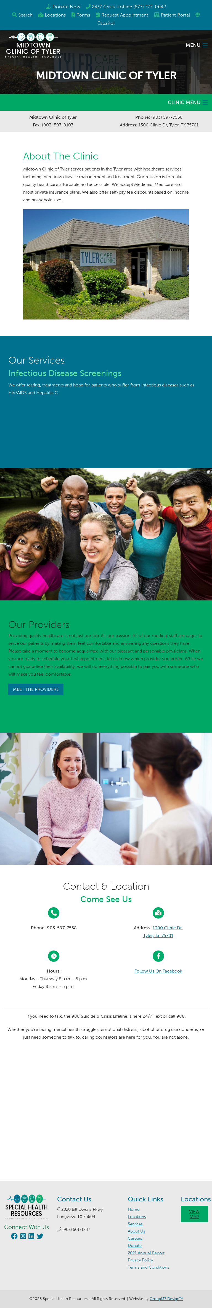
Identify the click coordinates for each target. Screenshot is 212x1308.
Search (25, 15)
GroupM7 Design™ (166, 1298)
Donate (135, 1245)
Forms (83, 15)
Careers (135, 1238)
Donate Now (66, 6)
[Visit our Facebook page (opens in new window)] (14, 1237)
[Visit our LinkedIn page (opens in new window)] (30, 1237)
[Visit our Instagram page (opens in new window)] (22, 1237)
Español (106, 23)
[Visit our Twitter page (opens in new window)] (39, 1237)
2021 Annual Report (146, 1252)
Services (135, 1224)
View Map (194, 1214)
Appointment (124, 15)
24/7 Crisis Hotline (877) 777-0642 (129, 6)
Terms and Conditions (148, 1267)
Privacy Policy (140, 1260)
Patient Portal (175, 15)
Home (133, 1209)
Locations (55, 15)
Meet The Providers (36, 689)
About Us (136, 1231)
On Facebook (158, 971)
